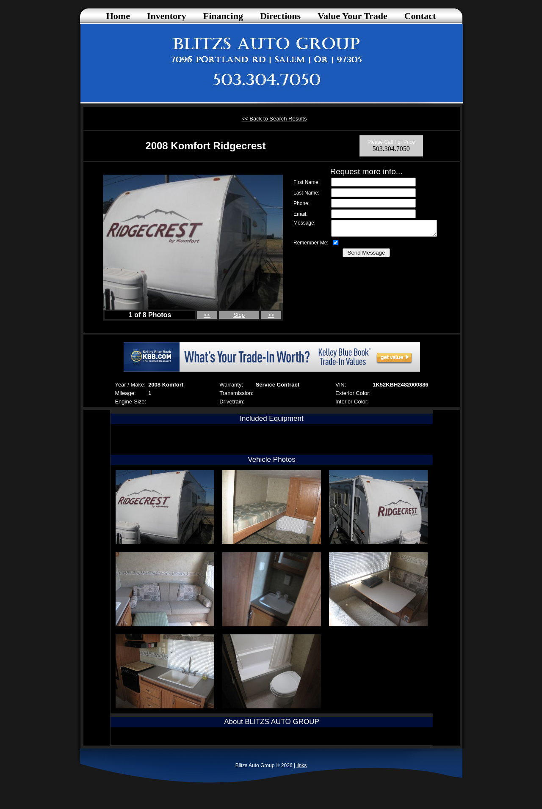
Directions (280, 16)
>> (271, 315)
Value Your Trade (352, 16)
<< (207, 315)
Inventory (166, 16)
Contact (420, 16)
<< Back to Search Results (274, 118)
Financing (223, 16)
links (301, 765)
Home (118, 16)
